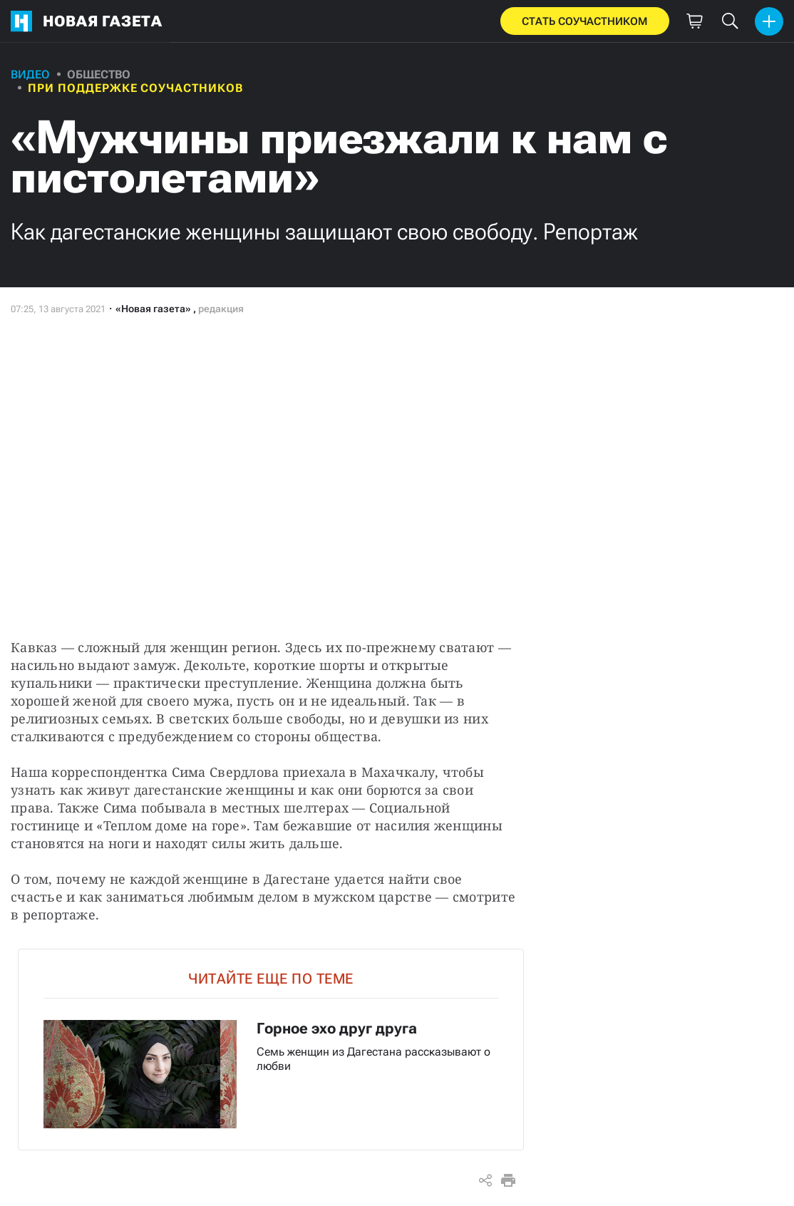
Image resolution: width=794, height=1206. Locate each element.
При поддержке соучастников (135, 88)
